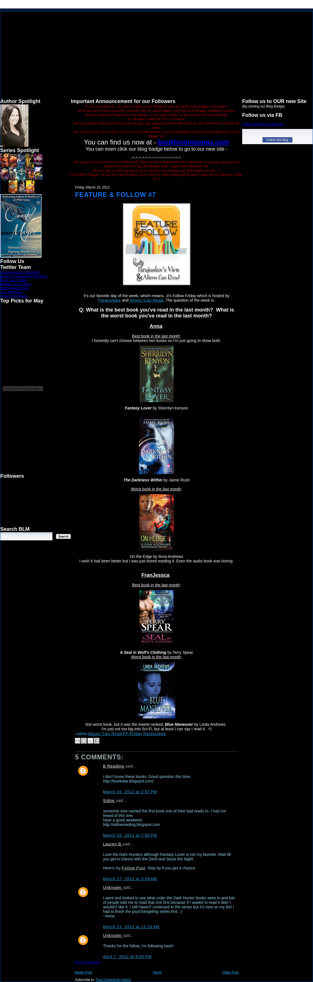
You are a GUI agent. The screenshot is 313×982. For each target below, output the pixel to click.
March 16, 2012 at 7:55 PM (130, 835)
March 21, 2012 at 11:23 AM (131, 926)
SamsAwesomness (14, 288)
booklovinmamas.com (193, 142)
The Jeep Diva (11, 292)
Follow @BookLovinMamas (262, 124)
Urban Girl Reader (14, 296)
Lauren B (113, 844)
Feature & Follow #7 (115, 194)
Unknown (113, 887)
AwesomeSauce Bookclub (20, 272)
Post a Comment (87, 962)
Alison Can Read (147, 300)
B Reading (114, 766)
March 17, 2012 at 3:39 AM (130, 878)
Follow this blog (277, 139)
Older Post (230, 972)
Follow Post (133, 868)
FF (125, 733)
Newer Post (83, 972)
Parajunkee (109, 300)
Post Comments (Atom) (113, 980)
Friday (136, 733)
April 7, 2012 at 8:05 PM (127, 956)
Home (157, 972)
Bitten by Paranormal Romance (23, 276)
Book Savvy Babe (13, 280)
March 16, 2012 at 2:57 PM (130, 792)
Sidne (109, 800)
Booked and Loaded (15, 284)
